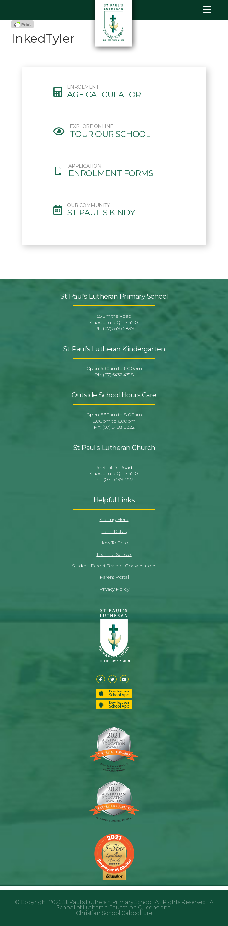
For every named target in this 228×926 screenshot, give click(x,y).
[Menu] (207, 9)
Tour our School (110, 134)
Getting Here (114, 519)
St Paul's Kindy (101, 212)
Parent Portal (114, 577)
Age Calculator (104, 94)
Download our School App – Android (114, 704)
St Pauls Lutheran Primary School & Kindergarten (114, 27)
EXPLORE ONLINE (91, 126)
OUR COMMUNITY (88, 205)
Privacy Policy (114, 589)
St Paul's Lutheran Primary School (107, 902)
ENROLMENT (83, 87)
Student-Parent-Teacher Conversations (114, 566)
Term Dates (114, 531)
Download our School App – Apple (114, 693)
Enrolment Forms (110, 173)
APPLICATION (85, 166)
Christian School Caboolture (114, 913)
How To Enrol (114, 543)
